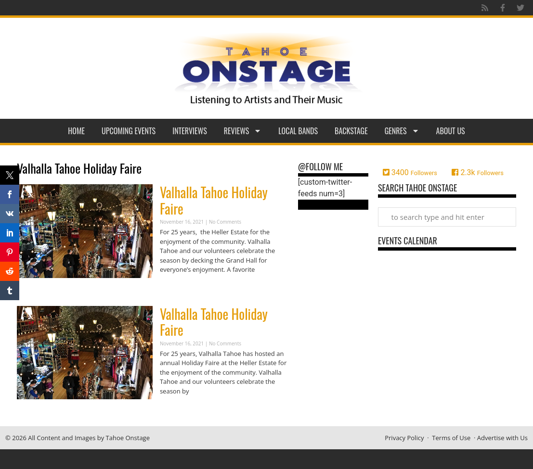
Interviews (189, 131)
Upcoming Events (129, 131)
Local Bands (298, 131)
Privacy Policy (404, 437)
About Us (450, 131)
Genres (402, 130)
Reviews (243, 130)
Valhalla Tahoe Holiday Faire (214, 200)
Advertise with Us (502, 437)
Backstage (351, 131)
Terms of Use (451, 437)
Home (76, 131)
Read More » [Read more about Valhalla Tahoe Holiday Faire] (177, 288)
